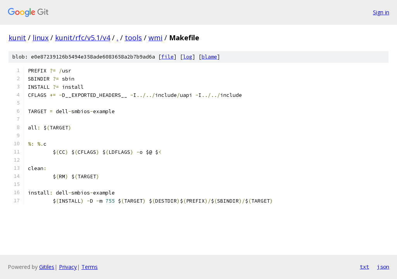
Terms (89, 266)
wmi (155, 37)
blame (209, 56)
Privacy (68, 266)
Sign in (381, 12)
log (187, 56)
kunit (17, 37)
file (167, 56)
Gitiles (46, 266)
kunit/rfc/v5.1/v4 (82, 37)
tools (133, 37)
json (383, 266)
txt (364, 266)
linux (40, 37)
